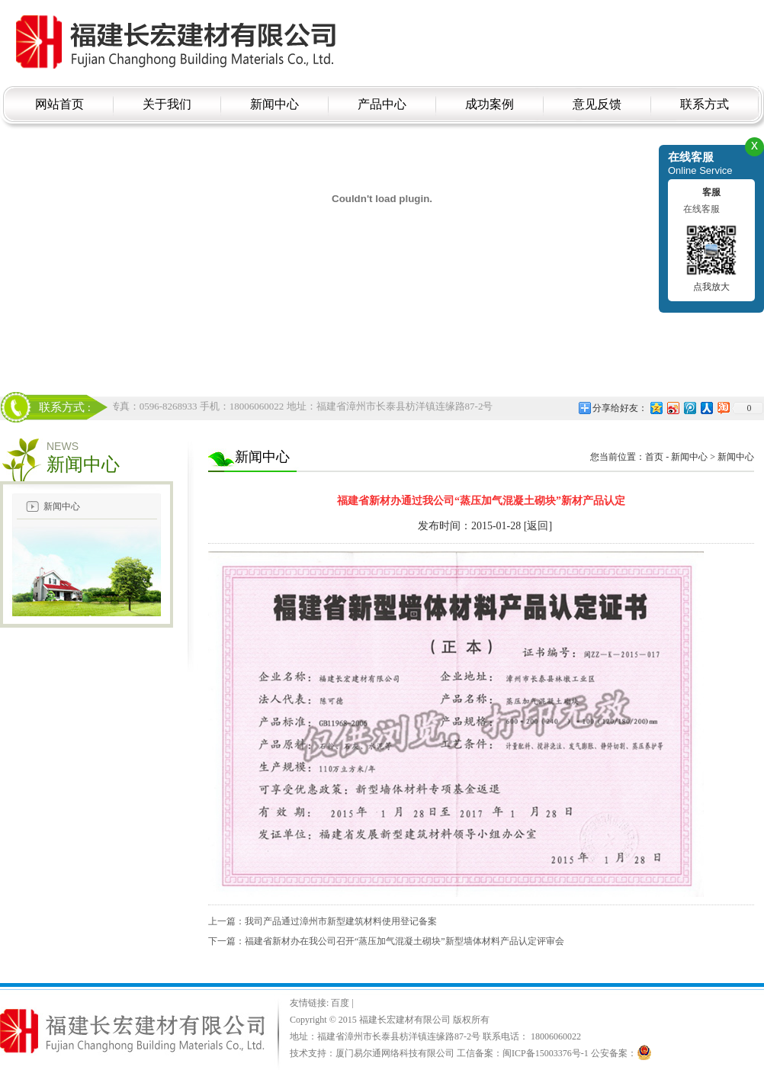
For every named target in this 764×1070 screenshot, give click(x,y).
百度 (341, 1003)
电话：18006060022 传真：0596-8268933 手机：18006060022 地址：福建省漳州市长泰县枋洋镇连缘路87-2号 (259, 406)
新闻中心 (61, 506)
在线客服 (701, 209)
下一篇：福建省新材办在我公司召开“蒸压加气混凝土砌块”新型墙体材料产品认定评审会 (386, 941)
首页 (654, 456)
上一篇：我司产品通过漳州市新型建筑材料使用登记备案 (322, 921)
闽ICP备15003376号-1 (545, 1053)
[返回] (538, 526)
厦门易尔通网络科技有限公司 (394, 1053)
